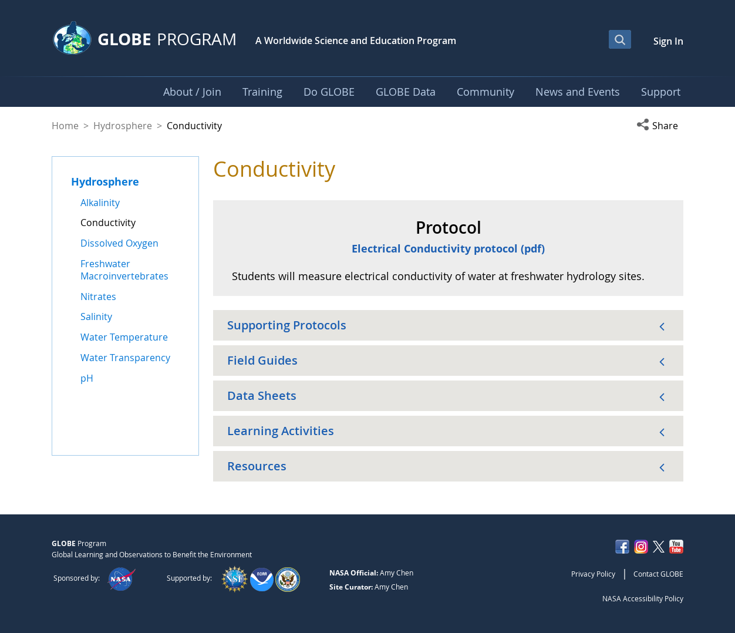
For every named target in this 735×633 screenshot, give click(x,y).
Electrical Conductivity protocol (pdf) (448, 248)
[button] (659, 126)
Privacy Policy (593, 573)
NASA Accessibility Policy (642, 598)
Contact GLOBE (658, 573)
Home (65, 125)
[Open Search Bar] (620, 39)
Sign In (668, 41)
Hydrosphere (122, 125)
